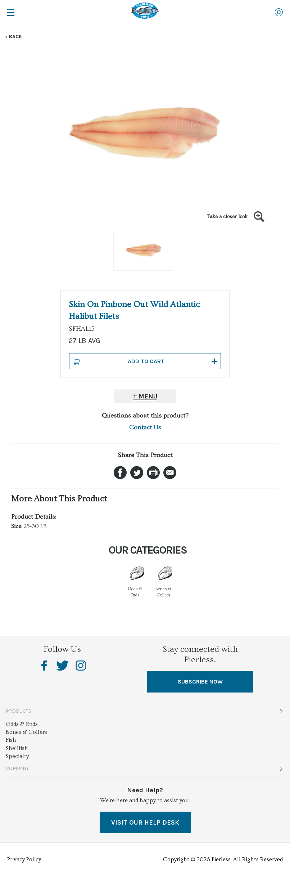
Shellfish (17, 748)
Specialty (17, 756)
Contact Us (145, 427)
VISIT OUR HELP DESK (145, 822)
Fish (11, 740)
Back (15, 37)
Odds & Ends (22, 724)
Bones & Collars (26, 732)
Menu (148, 396)
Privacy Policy (24, 859)
